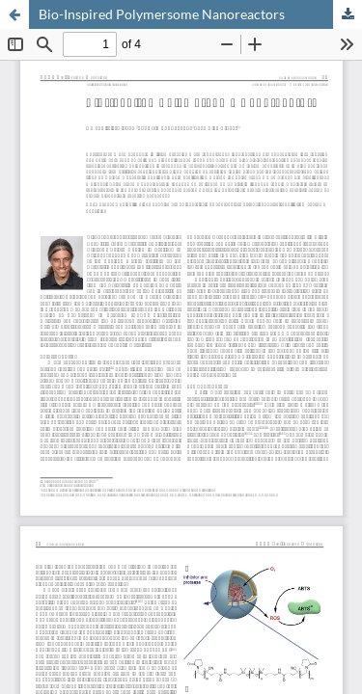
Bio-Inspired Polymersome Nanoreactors (162, 14)
